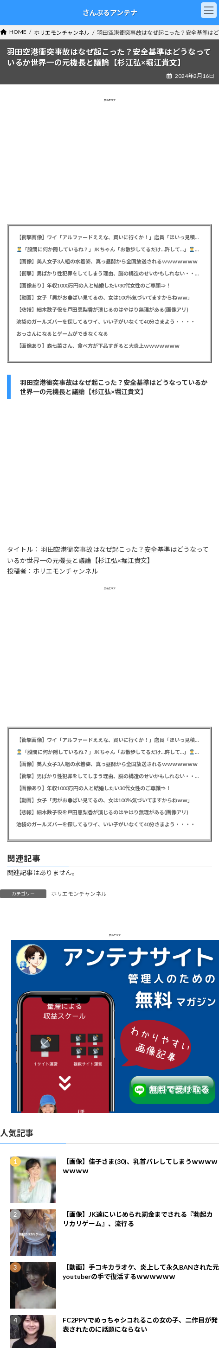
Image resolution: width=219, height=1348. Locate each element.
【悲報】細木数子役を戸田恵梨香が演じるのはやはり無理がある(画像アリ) (102, 310)
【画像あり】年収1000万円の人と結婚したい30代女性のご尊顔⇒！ (93, 285)
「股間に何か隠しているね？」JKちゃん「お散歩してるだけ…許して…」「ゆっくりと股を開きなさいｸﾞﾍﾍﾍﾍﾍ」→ (110, 249)
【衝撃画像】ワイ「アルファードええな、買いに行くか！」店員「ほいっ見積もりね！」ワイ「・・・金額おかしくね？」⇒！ (109, 237)
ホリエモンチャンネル (79, 893)
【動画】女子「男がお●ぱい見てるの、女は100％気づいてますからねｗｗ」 (104, 297)
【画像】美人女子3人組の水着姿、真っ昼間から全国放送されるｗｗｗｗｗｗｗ (107, 261)
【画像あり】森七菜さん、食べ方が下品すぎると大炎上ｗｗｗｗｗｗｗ (98, 346)
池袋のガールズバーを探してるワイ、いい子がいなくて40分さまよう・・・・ (105, 322)
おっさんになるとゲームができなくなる (62, 334)
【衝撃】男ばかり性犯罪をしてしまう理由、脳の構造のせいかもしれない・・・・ (109, 273)
